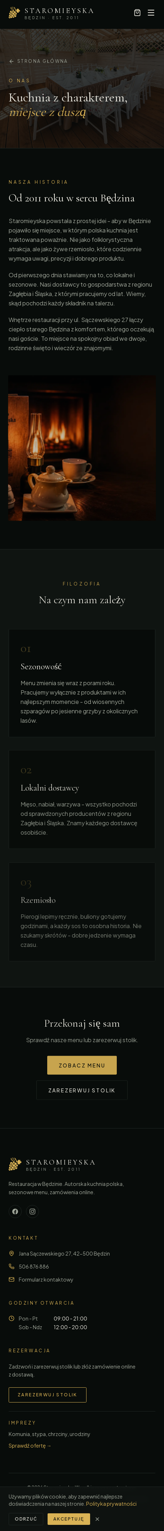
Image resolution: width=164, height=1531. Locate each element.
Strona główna (38, 61)
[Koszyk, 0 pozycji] (137, 12)
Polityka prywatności (111, 1503)
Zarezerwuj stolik (82, 1091)
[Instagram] (32, 1211)
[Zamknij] (97, 1519)
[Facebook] (15, 1211)
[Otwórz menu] (151, 12)
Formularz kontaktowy (46, 1279)
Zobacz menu (82, 1066)
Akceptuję (68, 1519)
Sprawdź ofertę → (30, 1445)
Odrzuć (26, 1519)
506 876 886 (34, 1266)
